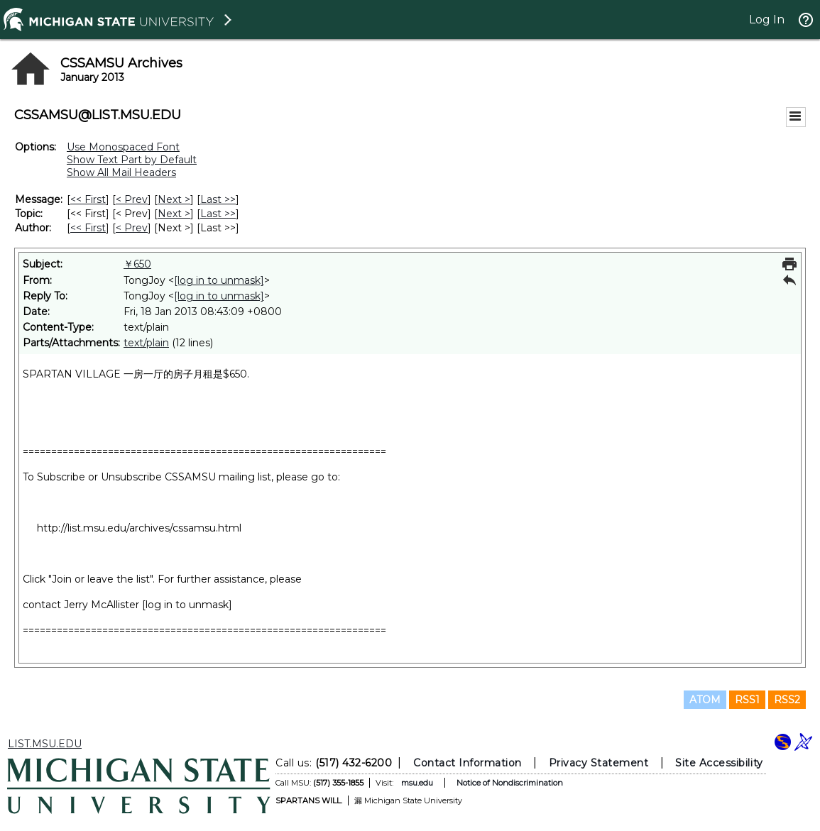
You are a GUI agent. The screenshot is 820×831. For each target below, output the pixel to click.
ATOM (705, 699)
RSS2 (787, 699)
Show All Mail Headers (121, 172)
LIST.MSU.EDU (45, 743)
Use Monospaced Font (123, 147)
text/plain (146, 342)
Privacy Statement (599, 762)
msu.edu (417, 783)
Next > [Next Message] (174, 199)
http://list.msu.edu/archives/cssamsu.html (139, 528)
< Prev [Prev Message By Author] (132, 227)
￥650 (137, 264)
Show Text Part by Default (132, 159)
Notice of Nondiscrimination (510, 783)
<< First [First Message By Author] (88, 227)
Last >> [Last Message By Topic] (218, 213)
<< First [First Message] (88, 199)
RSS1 (747, 699)
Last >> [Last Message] (218, 199)
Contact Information (467, 762)
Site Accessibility (719, 762)
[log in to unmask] (219, 280)
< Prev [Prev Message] (132, 199)
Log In (767, 19)
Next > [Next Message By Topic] (174, 213)
